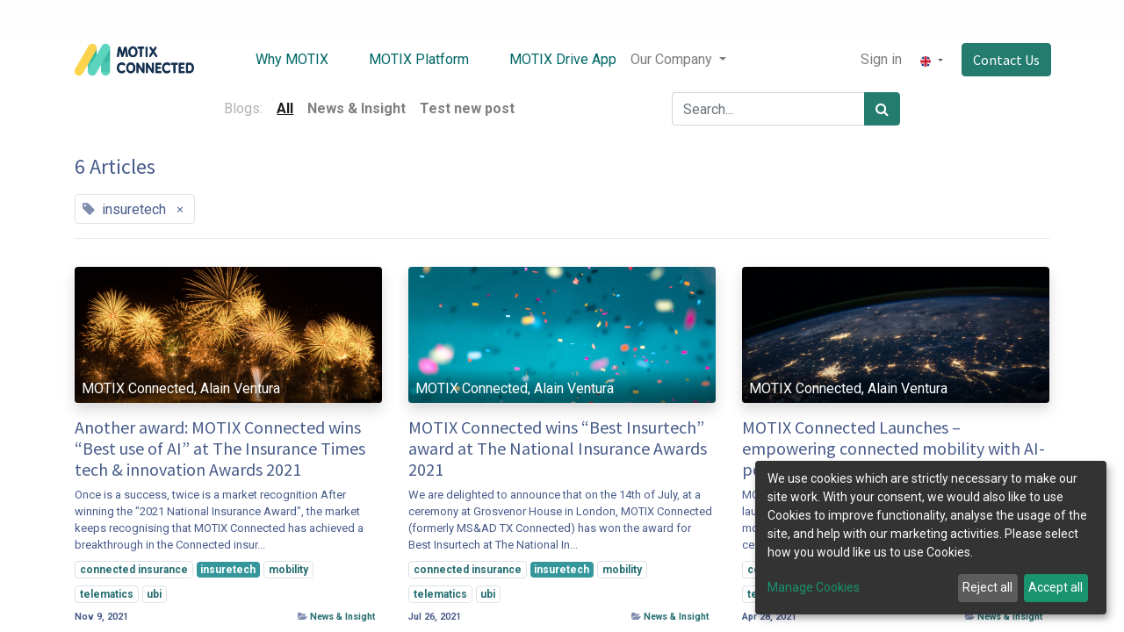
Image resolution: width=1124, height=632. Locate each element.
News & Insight (342, 616)
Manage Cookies (813, 587)
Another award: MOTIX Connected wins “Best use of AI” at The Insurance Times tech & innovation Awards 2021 (220, 448)
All (285, 108)
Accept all (1055, 587)
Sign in (880, 59)
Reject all (987, 587)
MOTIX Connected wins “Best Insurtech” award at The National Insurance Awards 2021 (557, 448)
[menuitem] (280, 59)
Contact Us (1004, 59)
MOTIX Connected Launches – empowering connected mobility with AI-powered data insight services (893, 448)
